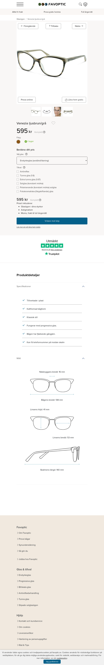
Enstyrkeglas (25, 575)
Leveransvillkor (26, 633)
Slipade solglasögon (28, 605)
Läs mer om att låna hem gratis (28, 227)
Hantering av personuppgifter (33, 639)
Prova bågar (24, 538)
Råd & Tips (24, 645)
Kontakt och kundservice (30, 621)
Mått (19, 358)
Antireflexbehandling (29, 593)
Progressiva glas (26, 581)
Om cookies (24, 627)
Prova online (27, 99)
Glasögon (21, 19)
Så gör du (23, 551)
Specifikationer (24, 286)
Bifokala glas (25, 587)
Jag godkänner (52, 661)
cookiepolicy (62, 658)
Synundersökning (27, 545)
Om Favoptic (25, 532)
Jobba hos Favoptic (28, 559)
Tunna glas (24, 599)
